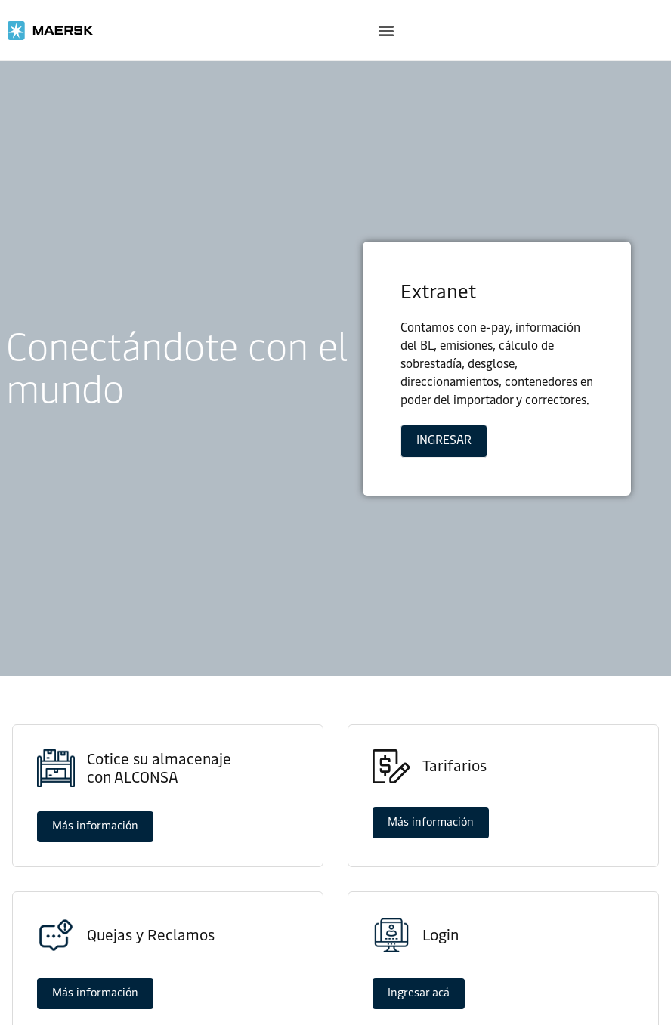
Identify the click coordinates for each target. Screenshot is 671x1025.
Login (440, 935)
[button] (385, 30)
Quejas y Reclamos (151, 935)
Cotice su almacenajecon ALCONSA (159, 768)
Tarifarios (454, 766)
